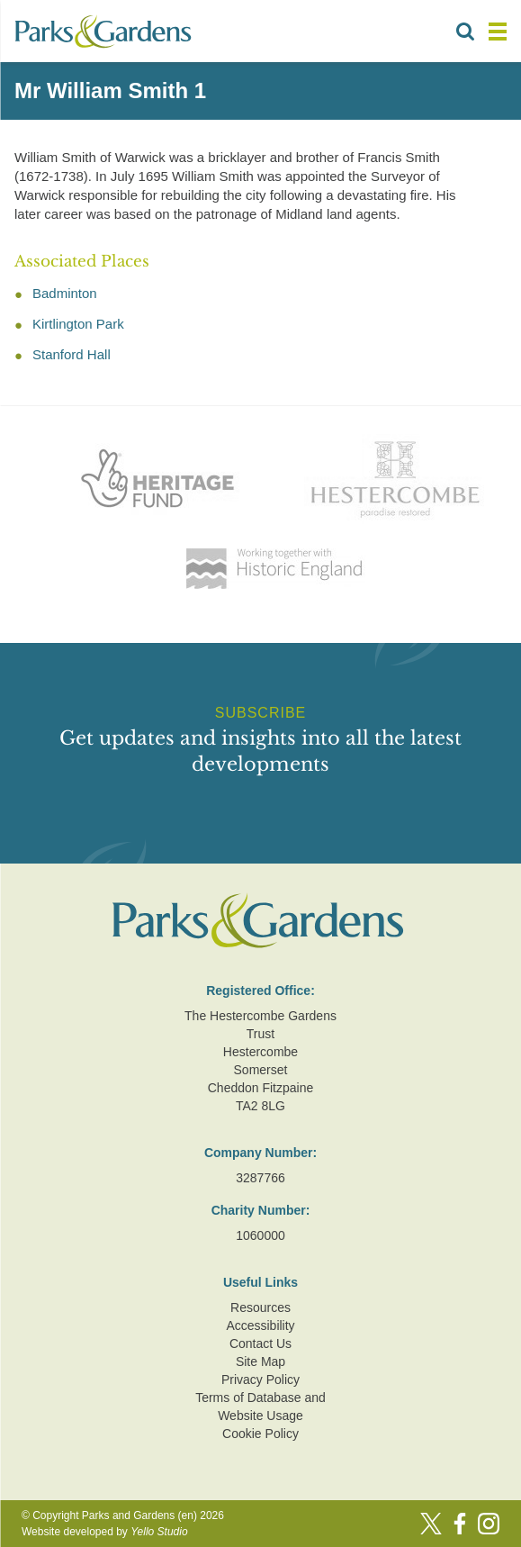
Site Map (260, 1361)
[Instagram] (488, 1523)
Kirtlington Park (78, 323)
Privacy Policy (260, 1379)
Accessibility (260, 1325)
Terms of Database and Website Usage (260, 1406)
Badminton (64, 293)
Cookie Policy (260, 1433)
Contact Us (260, 1343)
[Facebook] (460, 1523)
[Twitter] (431, 1523)
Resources (260, 1307)
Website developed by (105, 1531)
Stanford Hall (71, 354)
